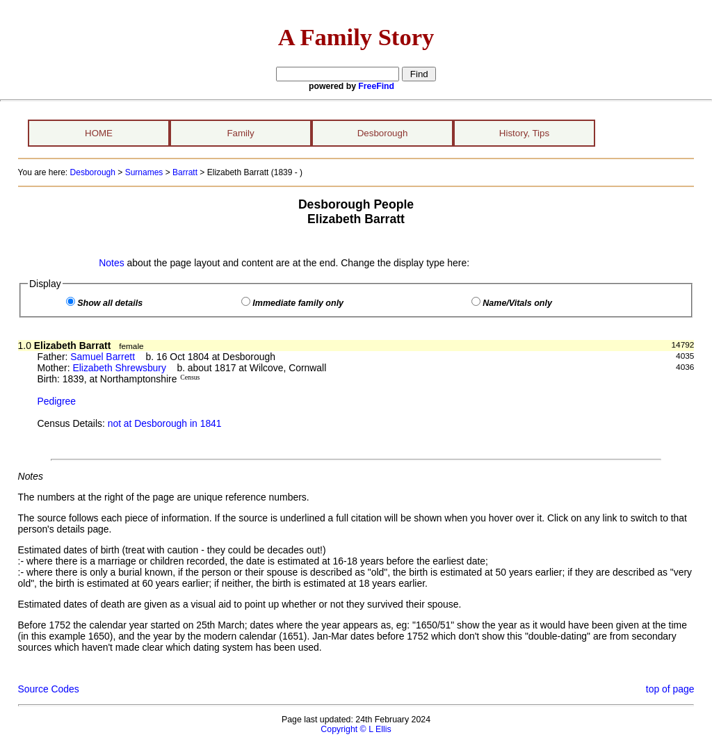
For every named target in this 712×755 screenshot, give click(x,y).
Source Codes (48, 689)
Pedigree (56, 401)
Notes (111, 262)
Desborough (382, 133)
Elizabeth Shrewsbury (119, 367)
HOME (99, 133)
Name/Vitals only (517, 303)
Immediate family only (297, 303)
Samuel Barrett (102, 356)
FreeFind (376, 86)
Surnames (144, 172)
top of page (670, 689)
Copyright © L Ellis (356, 729)
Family (240, 133)
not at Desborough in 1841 (165, 423)
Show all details (110, 303)
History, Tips (524, 133)
